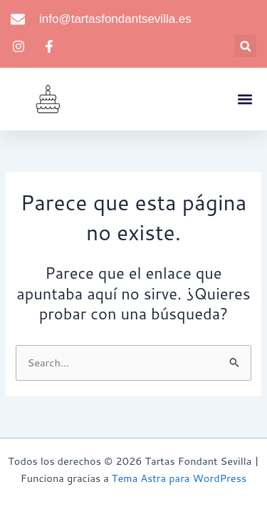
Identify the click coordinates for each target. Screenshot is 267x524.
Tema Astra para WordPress (179, 478)
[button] (245, 46)
